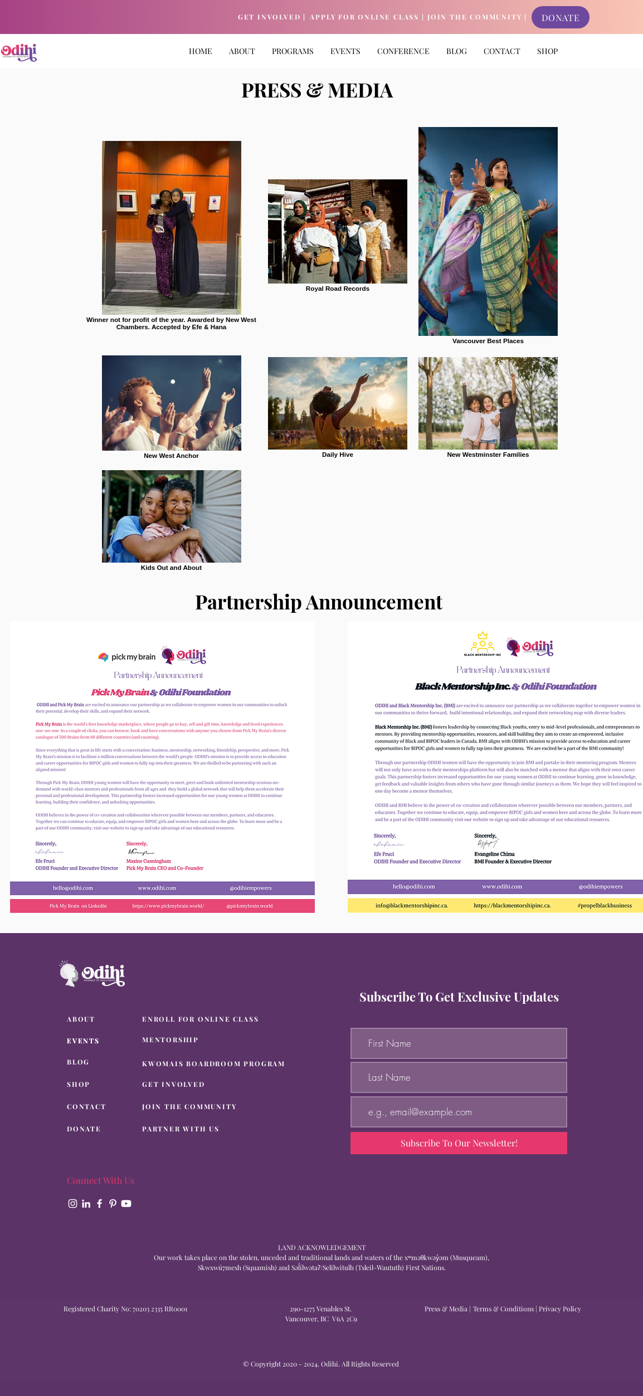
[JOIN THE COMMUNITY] (196, 1107)
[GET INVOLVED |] (271, 17)
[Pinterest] (113, 1203)
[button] (293, 51)
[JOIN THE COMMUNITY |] (477, 17)
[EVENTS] (101, 1041)
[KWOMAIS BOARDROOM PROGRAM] (217, 1064)
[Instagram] (73, 1203)
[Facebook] (99, 1203)
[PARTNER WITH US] (196, 1129)
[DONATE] (561, 17)
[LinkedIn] (86, 1203)
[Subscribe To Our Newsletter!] (458, 1143)
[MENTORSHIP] (204, 1040)
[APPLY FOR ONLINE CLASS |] (367, 17)
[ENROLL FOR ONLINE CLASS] (204, 1019)
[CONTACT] (101, 1107)
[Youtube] (126, 1203)
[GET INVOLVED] (196, 1084)
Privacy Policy (560, 1308)
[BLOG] (101, 1062)
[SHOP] (101, 1084)
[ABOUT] (101, 1019)
